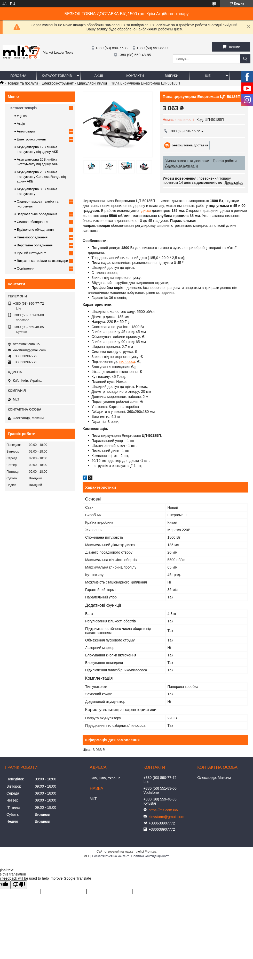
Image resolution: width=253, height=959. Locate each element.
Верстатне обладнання (35, 245)
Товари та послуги (22, 83)
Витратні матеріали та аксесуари (42, 261)
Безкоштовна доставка (190, 145)
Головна (18, 76)
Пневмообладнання (32, 237)
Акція (21, 124)
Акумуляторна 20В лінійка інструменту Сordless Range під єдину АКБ (41, 176)
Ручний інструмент (31, 253)
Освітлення (25, 268)
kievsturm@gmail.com (29, 350)
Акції (98, 76)
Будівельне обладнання (35, 229)
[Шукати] (245, 58)
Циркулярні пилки (92, 83)
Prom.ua (150, 851)
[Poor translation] (19, 884)
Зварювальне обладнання (37, 214)
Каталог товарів (57, 76)
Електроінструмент (58, 83)
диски (146, 211)
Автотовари (26, 131)
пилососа (127, 362)
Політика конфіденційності (150, 856)
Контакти (135, 76)
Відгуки (171, 76)
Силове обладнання (32, 222)
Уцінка (22, 116)
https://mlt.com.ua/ (26, 344)
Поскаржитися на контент (110, 856)
